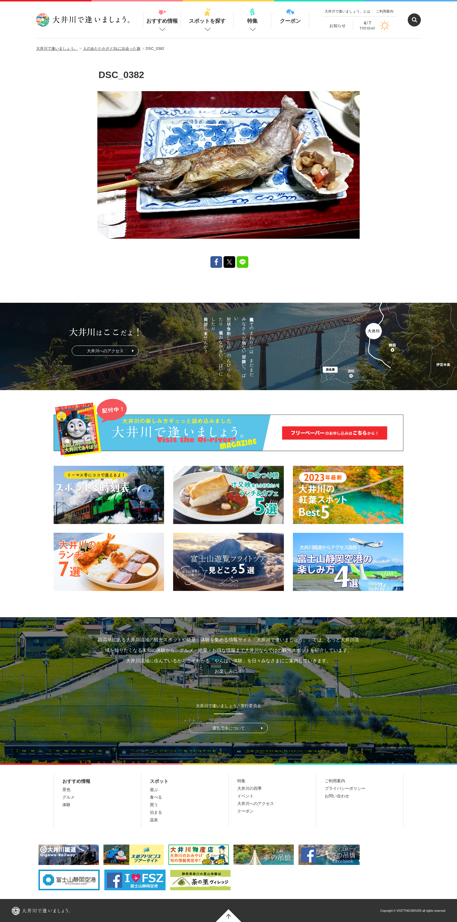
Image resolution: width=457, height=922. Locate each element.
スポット (159, 781)
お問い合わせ (337, 796)
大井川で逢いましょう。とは (347, 11)
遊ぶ (154, 789)
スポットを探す (207, 16)
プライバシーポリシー (345, 788)
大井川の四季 (249, 788)
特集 (252, 16)
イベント (245, 796)
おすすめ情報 (162, 16)
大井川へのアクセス (105, 350)
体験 (66, 804)
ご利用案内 (384, 11)
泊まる (156, 812)
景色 (66, 789)
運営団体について (228, 728)
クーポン (290, 16)
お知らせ (337, 25)
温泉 (154, 819)
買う (154, 804)
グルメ (68, 797)
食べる (156, 797)
